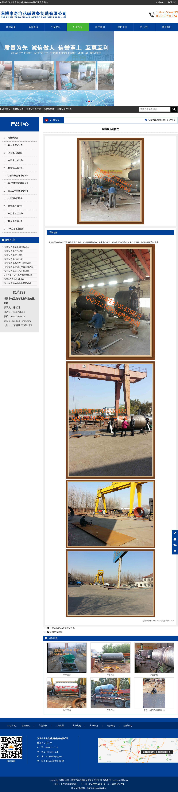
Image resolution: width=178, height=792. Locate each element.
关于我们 (144, 27)
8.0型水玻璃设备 (15, 221)
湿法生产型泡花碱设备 (18, 191)
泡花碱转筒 (49, 109)
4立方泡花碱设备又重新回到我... (19, 275)
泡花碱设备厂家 (33, 109)
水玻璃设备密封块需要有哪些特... (19, 267)
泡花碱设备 (18, 109)
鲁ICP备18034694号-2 (97, 788)
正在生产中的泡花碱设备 (63, 628)
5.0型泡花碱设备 (15, 153)
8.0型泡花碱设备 (15, 168)
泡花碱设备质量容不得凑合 (16, 247)
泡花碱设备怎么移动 (13, 255)
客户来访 (122, 27)
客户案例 (100, 27)
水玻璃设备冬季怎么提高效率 (17, 263)
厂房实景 (77, 27)
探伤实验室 (57, 632)
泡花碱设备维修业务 (13, 259)
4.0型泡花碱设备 (15, 145)
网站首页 (11, 27)
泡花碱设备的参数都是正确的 (17, 283)
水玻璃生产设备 (15, 198)
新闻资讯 (33, 27)
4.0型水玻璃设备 (15, 206)
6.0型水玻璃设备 (15, 213)
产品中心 (160, 2)
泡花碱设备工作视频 (13, 251)
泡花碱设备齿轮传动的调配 (16, 271)
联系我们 (172, 2)
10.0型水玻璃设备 (16, 229)
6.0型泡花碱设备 (15, 160)
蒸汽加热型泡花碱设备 (18, 183)
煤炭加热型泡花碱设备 (18, 175)
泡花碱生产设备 (64, 109)
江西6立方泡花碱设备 (14, 279)
